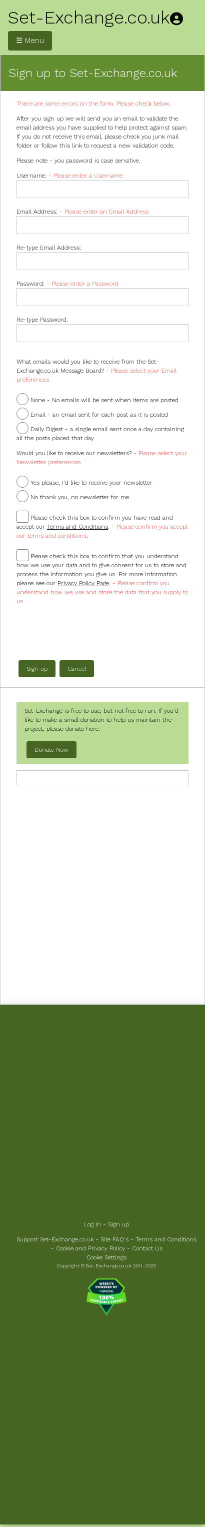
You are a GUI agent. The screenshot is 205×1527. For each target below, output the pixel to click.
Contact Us (147, 1248)
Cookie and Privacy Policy (90, 1248)
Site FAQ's (114, 1239)
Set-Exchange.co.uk (89, 17)
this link (71, 145)
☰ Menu (30, 40)
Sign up (118, 1224)
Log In (92, 1224)
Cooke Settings (106, 1257)
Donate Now (51, 749)
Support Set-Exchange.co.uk (55, 1239)
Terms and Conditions (166, 1239)
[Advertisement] (102, 893)
